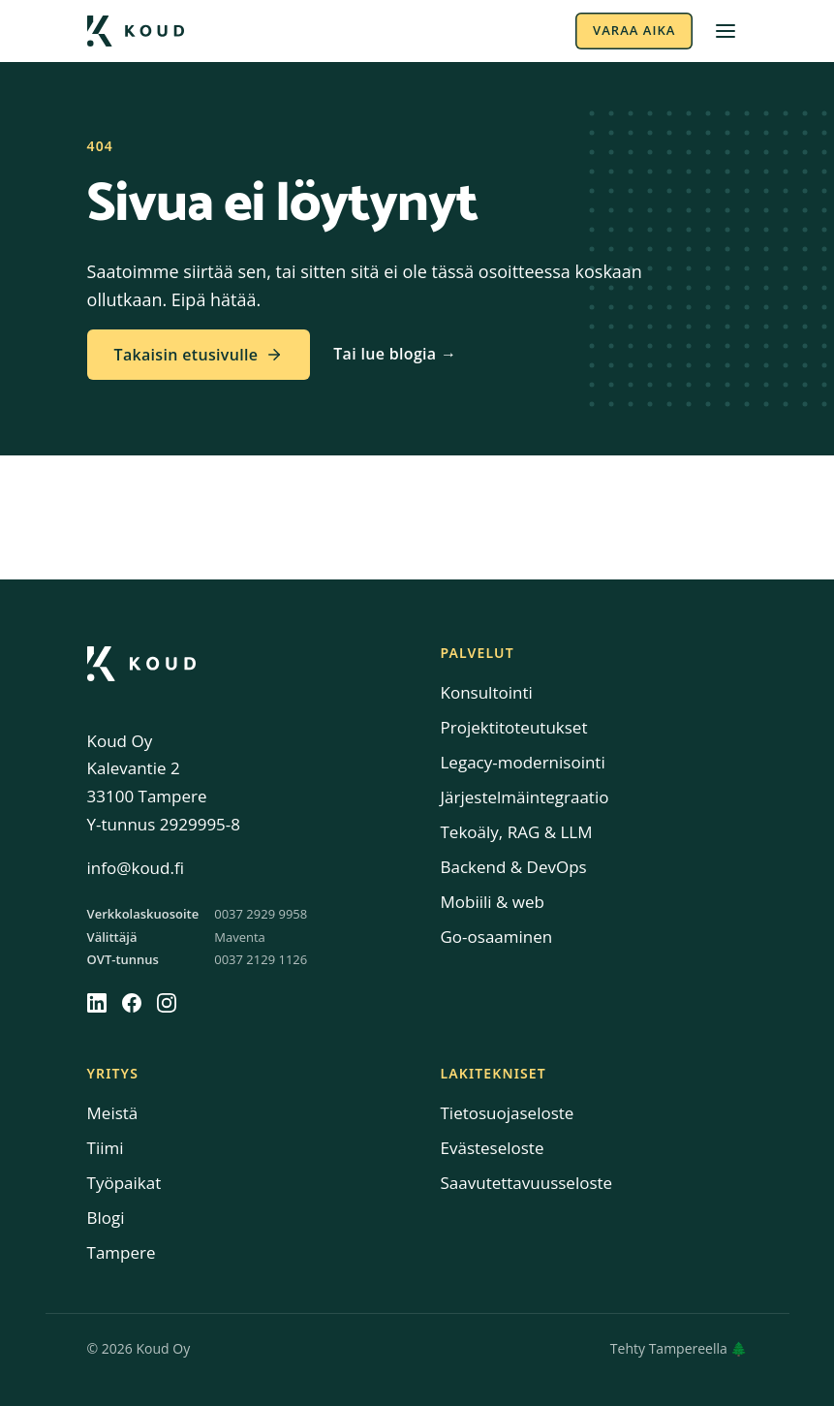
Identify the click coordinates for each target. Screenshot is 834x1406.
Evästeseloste (492, 1148)
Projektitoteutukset (514, 727)
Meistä (113, 1113)
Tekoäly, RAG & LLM (517, 832)
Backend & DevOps (514, 867)
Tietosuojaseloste (507, 1113)
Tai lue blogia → (394, 353)
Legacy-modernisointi (523, 762)
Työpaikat (124, 1183)
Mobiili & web (492, 901)
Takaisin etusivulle (199, 354)
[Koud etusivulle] (135, 31)
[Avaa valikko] (725, 31)
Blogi (106, 1217)
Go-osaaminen (497, 936)
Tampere (121, 1252)
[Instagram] (166, 1003)
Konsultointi (487, 692)
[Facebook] (131, 1003)
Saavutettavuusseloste (527, 1183)
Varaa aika (634, 30)
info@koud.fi (135, 868)
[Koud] (142, 663)
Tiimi (105, 1148)
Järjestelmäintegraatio (525, 797)
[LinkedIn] (97, 1003)
